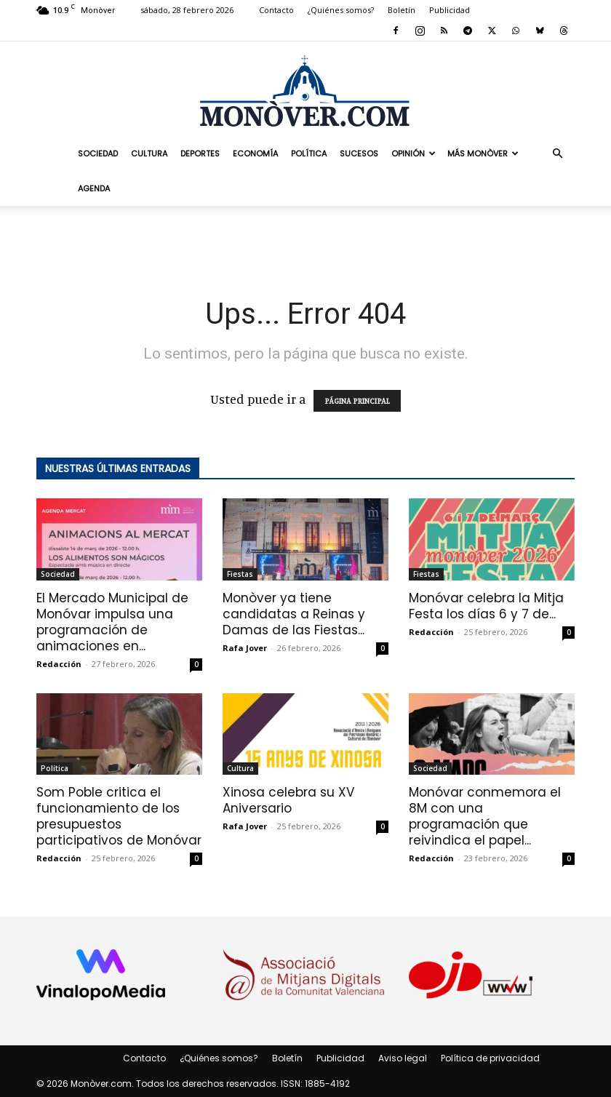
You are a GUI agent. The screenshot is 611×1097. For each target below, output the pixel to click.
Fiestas (240, 574)
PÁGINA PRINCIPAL (357, 401)
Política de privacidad (490, 1058)
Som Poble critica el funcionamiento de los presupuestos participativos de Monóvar (118, 816)
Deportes (200, 153)
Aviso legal (402, 1058)
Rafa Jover (245, 647)
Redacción (58, 663)
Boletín (401, 9)
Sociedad (98, 153)
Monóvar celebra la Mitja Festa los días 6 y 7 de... (486, 606)
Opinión (413, 153)
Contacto (276, 9)
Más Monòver (483, 153)
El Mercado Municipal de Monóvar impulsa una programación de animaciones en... (112, 622)
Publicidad (449, 9)
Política (309, 153)
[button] (557, 152)
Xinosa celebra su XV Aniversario (288, 800)
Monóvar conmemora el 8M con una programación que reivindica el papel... (485, 816)
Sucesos (359, 153)
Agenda (94, 188)
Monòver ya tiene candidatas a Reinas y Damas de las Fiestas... (294, 614)
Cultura (149, 153)
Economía (255, 153)
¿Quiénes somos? (341, 9)
